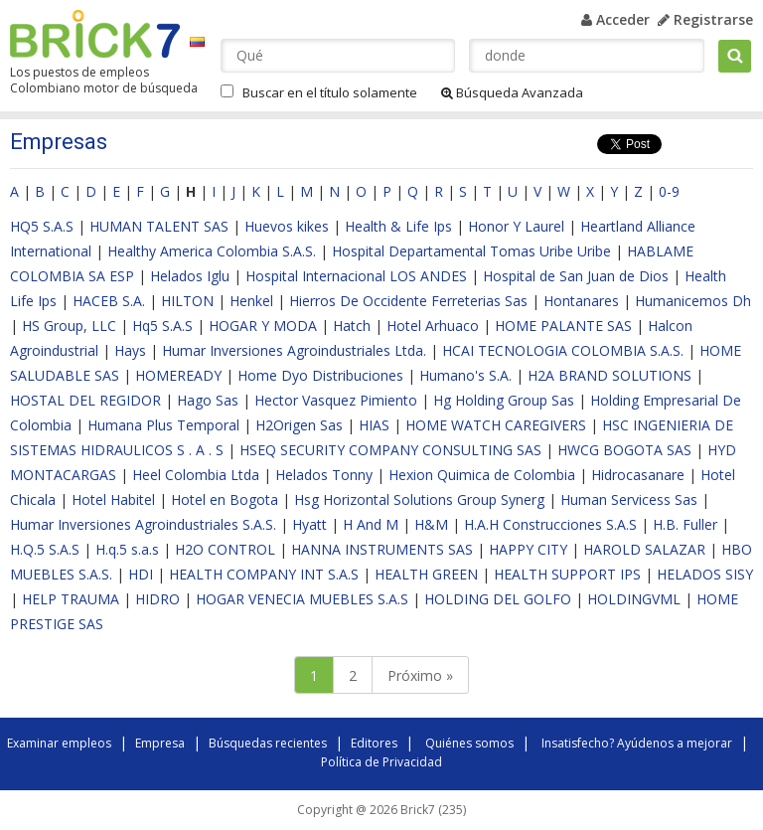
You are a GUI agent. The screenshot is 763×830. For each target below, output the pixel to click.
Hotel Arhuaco (432, 325)
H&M (431, 524)
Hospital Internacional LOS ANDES (356, 275)
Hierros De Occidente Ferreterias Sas (408, 300)
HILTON (187, 300)
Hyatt (309, 524)
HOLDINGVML (634, 598)
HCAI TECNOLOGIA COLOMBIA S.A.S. (563, 350)
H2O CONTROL (225, 549)
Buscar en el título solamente (329, 92)
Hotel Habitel (113, 499)
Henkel (251, 300)
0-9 (669, 191)
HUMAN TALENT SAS (159, 226)
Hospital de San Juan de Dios (576, 275)
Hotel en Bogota (224, 499)
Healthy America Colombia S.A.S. (211, 251)
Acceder (615, 19)
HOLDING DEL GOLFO (497, 598)
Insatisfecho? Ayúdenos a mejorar (636, 743)
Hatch (352, 325)
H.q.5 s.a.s (127, 549)
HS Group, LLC (69, 325)
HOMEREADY (178, 375)
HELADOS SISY (705, 574)
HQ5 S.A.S (42, 226)
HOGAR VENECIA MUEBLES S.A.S (302, 598)
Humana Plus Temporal (163, 424)
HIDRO (157, 598)
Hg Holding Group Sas (503, 400)
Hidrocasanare (638, 474)
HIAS (374, 424)
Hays (130, 350)
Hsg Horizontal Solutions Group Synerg (419, 499)
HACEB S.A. (109, 300)
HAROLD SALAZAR (644, 549)
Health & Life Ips (398, 226)
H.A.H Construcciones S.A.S (550, 524)
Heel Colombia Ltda (195, 474)
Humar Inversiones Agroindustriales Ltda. (294, 350)
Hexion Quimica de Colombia (481, 474)
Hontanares (581, 300)
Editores (374, 743)
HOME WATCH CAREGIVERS (495, 424)
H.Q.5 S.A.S (44, 549)
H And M (370, 524)
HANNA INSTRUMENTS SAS (382, 549)
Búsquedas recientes (268, 743)
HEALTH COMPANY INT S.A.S (264, 574)
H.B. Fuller (685, 524)
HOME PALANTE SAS (563, 325)
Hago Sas (207, 400)
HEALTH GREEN (426, 574)
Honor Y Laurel (516, 226)
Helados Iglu (189, 275)
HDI (140, 574)
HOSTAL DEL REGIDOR (85, 400)
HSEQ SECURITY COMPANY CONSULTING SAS (390, 449)
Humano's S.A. (465, 375)
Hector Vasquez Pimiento (335, 400)
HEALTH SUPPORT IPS (567, 574)
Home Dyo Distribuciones (320, 375)
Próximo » (420, 675)
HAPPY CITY (528, 549)
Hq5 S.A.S (162, 325)
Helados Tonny (324, 474)
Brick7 (95, 34)
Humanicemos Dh (693, 300)
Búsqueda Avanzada (512, 92)
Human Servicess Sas (628, 499)
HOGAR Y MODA (263, 325)
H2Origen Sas (299, 424)
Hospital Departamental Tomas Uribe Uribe (471, 251)
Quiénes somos (469, 743)
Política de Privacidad (381, 761)
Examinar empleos (59, 743)
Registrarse (705, 19)
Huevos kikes (286, 226)
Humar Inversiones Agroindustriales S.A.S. (143, 524)
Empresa (160, 743)
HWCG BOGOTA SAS (624, 449)
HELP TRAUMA (70, 598)
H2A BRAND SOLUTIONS (609, 375)
